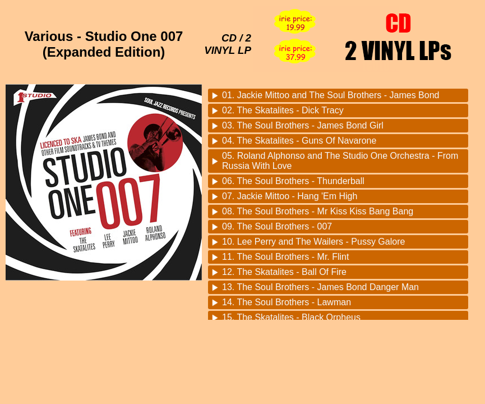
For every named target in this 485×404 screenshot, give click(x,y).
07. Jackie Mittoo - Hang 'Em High (289, 196)
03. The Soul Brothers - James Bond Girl (303, 125)
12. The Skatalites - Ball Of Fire (284, 272)
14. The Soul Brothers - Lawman (286, 302)
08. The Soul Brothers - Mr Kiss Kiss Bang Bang (317, 211)
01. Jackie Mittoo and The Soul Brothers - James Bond (330, 95)
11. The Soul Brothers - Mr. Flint (285, 256)
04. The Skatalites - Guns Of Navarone (299, 140)
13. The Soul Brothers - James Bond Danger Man (320, 287)
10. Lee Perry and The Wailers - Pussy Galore (313, 241)
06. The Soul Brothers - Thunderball (293, 181)
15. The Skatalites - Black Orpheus (291, 317)
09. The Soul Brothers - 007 (277, 226)
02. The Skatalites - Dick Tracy (283, 110)
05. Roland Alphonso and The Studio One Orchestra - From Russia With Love (340, 161)
